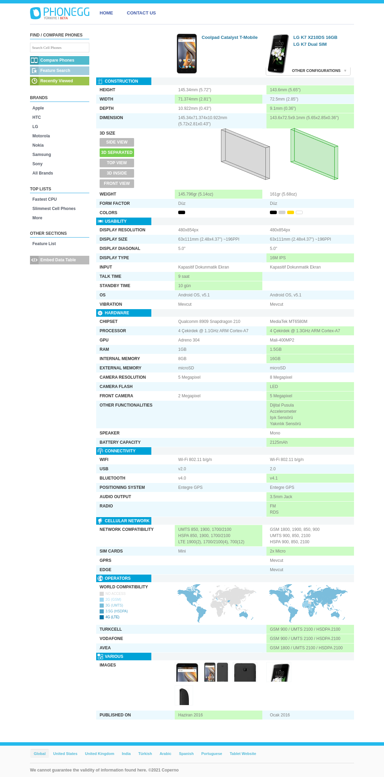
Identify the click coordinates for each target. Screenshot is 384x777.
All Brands (42, 173)
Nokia (38, 145)
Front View (117, 183)
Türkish (145, 754)
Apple (38, 108)
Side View (117, 142)
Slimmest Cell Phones (53, 208)
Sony (37, 163)
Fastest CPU (44, 199)
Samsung (41, 154)
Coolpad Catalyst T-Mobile (230, 37)
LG (35, 126)
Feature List (44, 243)
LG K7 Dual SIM (310, 44)
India (126, 754)
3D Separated (117, 152)
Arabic (165, 754)
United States (65, 754)
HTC (36, 117)
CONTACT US (141, 12)
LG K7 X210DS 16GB (315, 37)
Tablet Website (243, 754)
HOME (106, 12)
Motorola (41, 136)
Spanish (186, 754)
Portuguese (211, 754)
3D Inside (117, 173)
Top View (117, 162)
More (37, 218)
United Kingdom (99, 754)
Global (40, 754)
